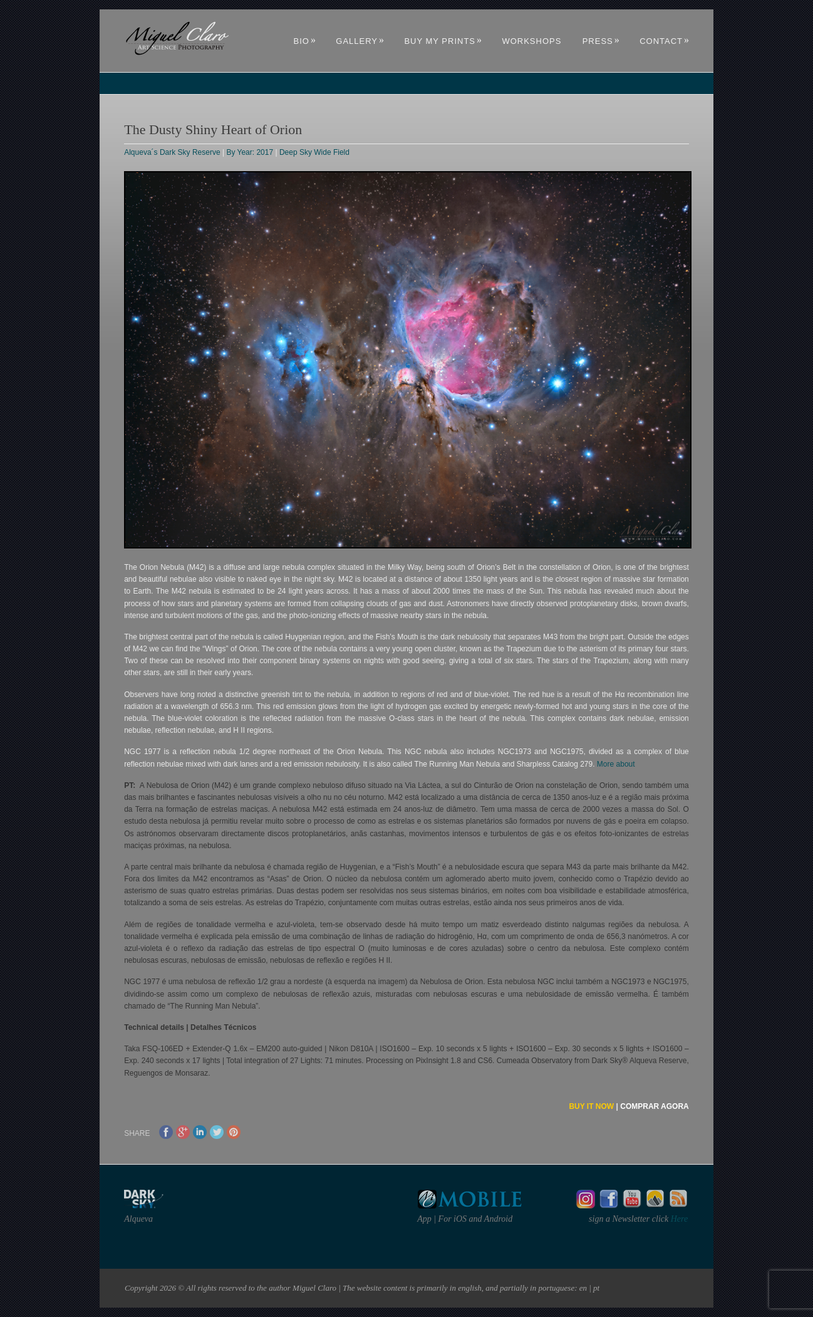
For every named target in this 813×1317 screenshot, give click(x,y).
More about (616, 764)
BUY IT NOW (591, 1106)
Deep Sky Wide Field (314, 152)
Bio (305, 41)
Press (601, 41)
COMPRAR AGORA (654, 1106)
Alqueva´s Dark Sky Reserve (172, 152)
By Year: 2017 (249, 152)
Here (678, 1219)
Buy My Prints (443, 41)
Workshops (531, 41)
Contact (665, 41)
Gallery (360, 41)
